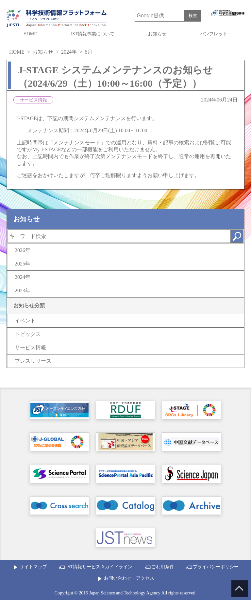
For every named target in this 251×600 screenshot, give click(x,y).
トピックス (28, 334)
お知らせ (157, 33)
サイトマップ (33, 566)
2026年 (22, 250)
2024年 (69, 52)
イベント (25, 320)
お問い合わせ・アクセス (129, 578)
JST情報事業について (92, 33)
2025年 (22, 263)
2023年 (22, 290)
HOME (30, 33)
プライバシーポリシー (216, 566)
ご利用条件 (162, 566)
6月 (88, 52)
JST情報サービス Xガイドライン (99, 566)
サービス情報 (30, 347)
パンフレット (213, 33)
